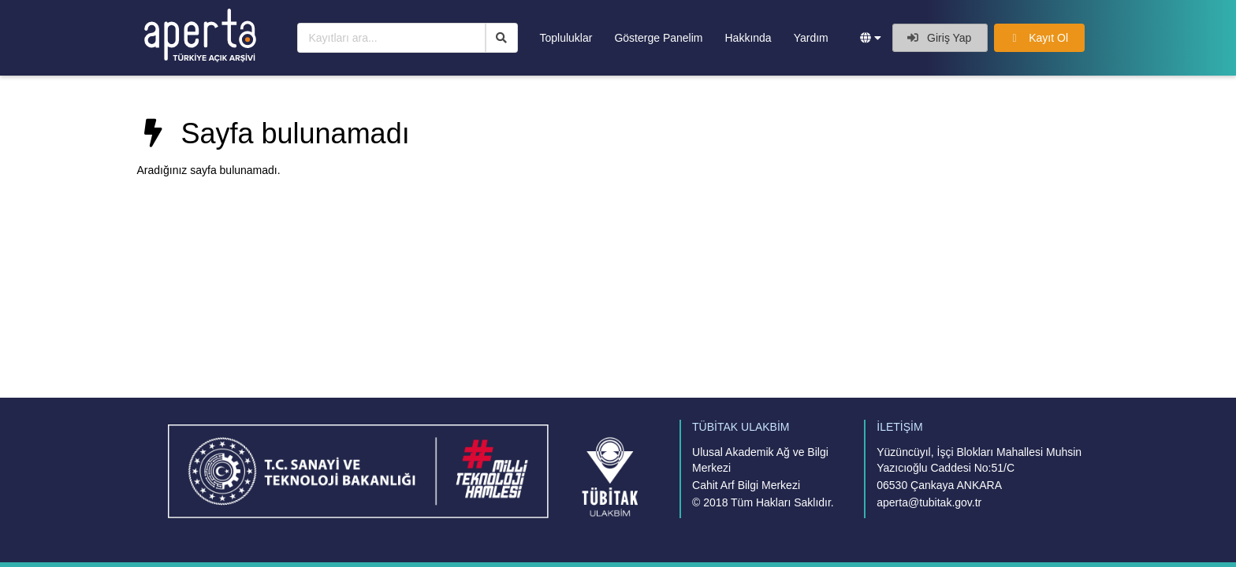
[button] (870, 38)
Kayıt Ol (1038, 38)
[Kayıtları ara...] (391, 38)
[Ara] (502, 38)
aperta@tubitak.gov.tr (929, 502)
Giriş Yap (939, 38)
